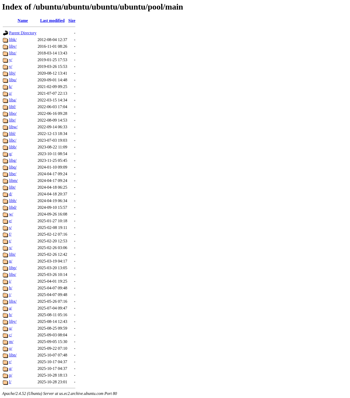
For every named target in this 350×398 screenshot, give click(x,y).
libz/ (12, 53)
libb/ (13, 147)
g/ (10, 368)
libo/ (13, 113)
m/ (11, 341)
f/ (10, 234)
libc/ (12, 140)
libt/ (12, 187)
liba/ (12, 100)
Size (71, 20)
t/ (10, 241)
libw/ (13, 127)
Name (23, 20)
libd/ (13, 207)
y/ (10, 60)
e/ (10, 221)
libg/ (13, 160)
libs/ (12, 274)
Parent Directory (22, 33)
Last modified (52, 20)
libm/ (13, 180)
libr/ (12, 120)
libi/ (12, 254)
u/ (10, 328)
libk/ (13, 39)
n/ (10, 261)
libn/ (13, 355)
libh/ (13, 200)
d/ (10, 194)
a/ (10, 308)
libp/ (13, 268)
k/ (10, 86)
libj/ (12, 73)
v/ (10, 66)
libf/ (12, 107)
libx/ (13, 301)
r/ (10, 362)
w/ (11, 214)
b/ (10, 315)
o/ (10, 348)
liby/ (13, 321)
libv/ (13, 46)
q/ (10, 154)
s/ (10, 227)
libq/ (13, 167)
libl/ (12, 133)
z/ (10, 93)
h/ (10, 288)
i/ (10, 281)
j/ (10, 294)
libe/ (12, 174)
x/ (10, 247)
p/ (10, 375)
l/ (10, 382)
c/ (10, 335)
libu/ (13, 80)
